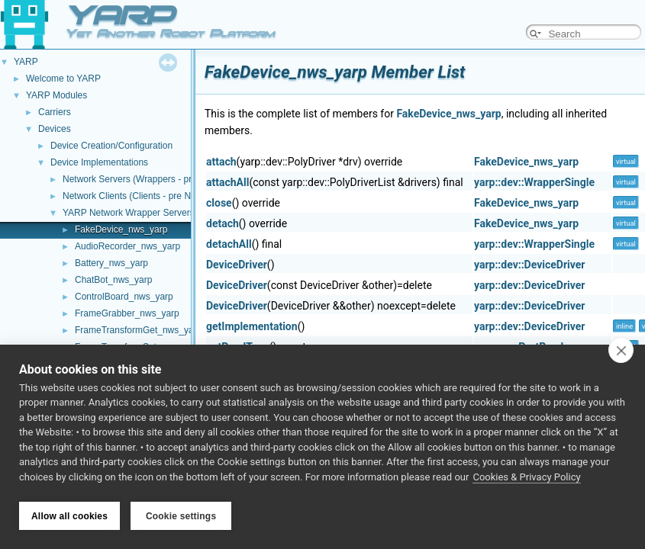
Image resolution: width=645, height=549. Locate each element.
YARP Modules (56, 95)
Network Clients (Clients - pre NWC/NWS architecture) (173, 196)
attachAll (227, 182)
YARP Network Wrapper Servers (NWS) (143, 212)
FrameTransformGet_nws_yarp (138, 330)
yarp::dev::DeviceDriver (529, 264)
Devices (54, 129)
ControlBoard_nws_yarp (124, 296)
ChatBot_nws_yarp (113, 279)
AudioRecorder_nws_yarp (127, 246)
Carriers (54, 112)
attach (221, 162)
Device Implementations (99, 162)
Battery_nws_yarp (111, 263)
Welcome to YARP (63, 78)
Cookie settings (181, 516)
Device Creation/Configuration (111, 145)
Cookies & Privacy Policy (526, 479)
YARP (26, 61)
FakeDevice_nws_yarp (121, 229)
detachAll (229, 244)
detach (222, 223)
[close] (621, 352)
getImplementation (252, 326)
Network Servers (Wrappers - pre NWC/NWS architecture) (180, 179)
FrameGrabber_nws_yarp (127, 313)
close (219, 203)
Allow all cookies (69, 516)
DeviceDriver (236, 264)
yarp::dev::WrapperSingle (534, 182)
